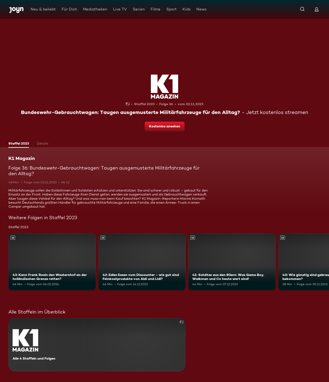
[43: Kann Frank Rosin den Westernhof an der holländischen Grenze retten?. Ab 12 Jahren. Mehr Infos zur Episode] (52, 261)
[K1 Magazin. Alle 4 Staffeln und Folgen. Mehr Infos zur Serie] (96, 345)
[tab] (19, 144)
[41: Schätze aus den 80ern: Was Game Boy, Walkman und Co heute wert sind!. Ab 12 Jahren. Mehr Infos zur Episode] (232, 261)
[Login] (316, 9)
